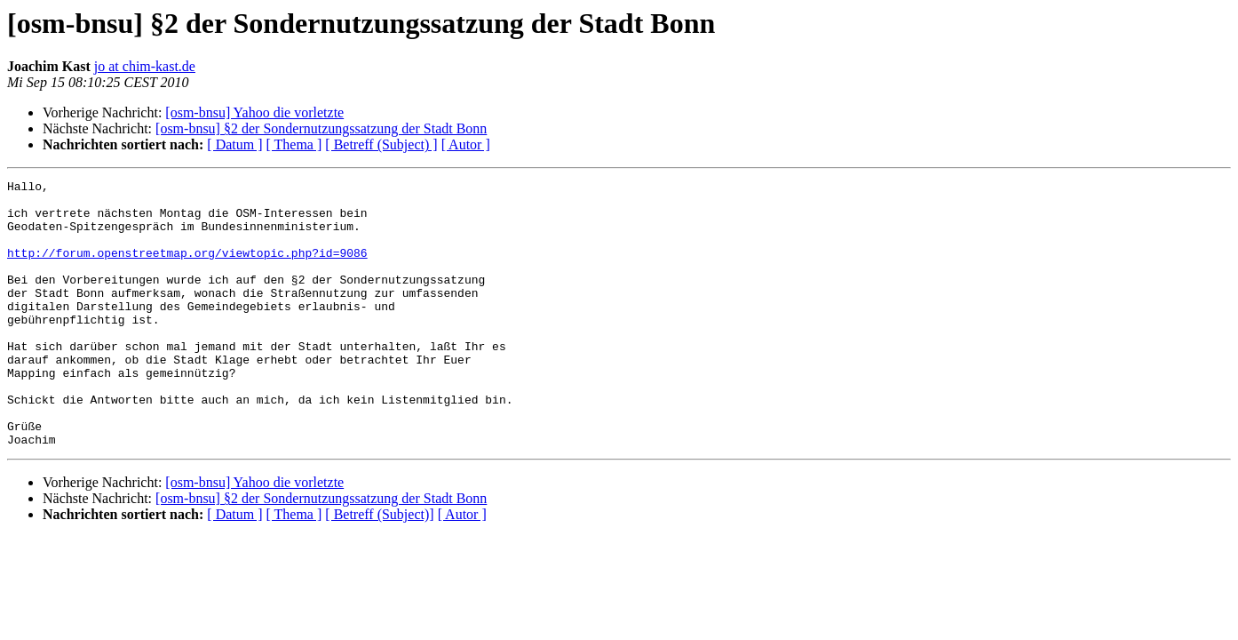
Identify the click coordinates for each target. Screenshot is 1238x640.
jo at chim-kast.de (144, 66)
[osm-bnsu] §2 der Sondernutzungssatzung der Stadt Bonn (321, 128)
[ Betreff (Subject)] (379, 567)
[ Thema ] (294, 144)
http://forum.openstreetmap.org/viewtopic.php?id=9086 (187, 268)
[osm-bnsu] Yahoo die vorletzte (254, 112)
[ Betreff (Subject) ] (381, 144)
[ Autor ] (465, 144)
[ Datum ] (234, 144)
